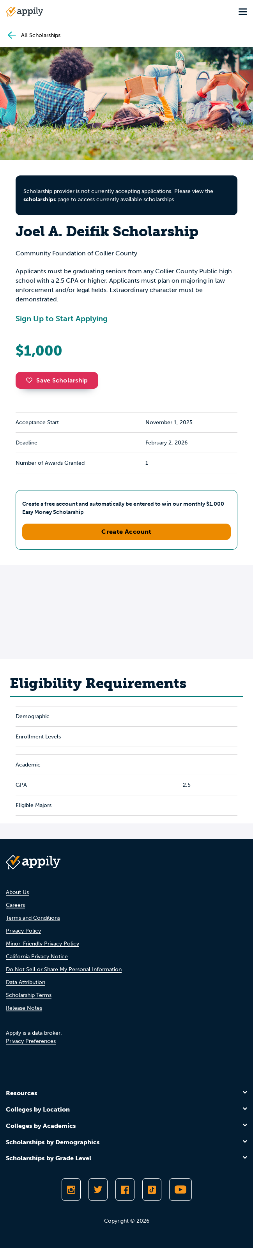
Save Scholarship (57, 380)
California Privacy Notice (37, 956)
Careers (15, 905)
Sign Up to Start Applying (62, 318)
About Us (17, 892)
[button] (31, 380)
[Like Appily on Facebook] (124, 1189)
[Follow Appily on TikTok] (151, 1189)
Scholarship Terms (28, 995)
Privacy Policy (23, 931)
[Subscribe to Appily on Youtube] (180, 1189)
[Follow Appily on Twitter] (98, 1189)
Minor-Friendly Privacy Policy (42, 943)
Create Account (126, 531)
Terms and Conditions (33, 918)
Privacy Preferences (31, 1041)
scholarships (39, 199)
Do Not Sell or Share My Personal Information (64, 969)
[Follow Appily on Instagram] (71, 1189)
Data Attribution (25, 982)
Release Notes (24, 1008)
